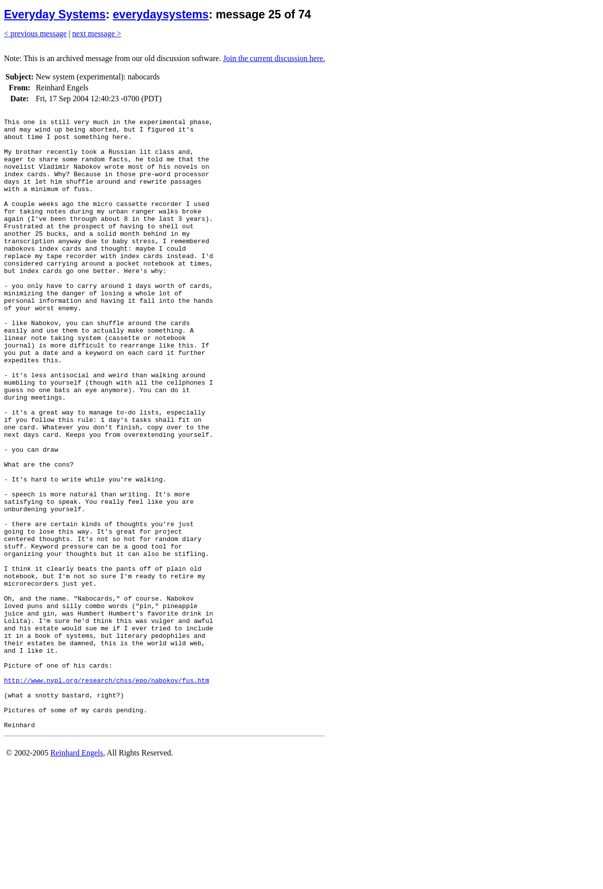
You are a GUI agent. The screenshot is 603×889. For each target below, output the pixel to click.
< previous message (35, 33)
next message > (97, 33)
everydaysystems (160, 14)
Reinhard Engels (76, 876)
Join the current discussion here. (274, 58)
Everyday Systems (55, 14)
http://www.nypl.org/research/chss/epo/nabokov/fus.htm (106, 794)
